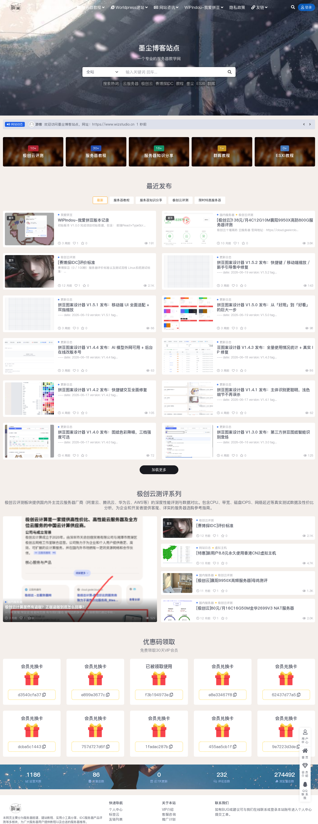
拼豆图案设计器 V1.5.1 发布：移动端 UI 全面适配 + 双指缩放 (103, 307)
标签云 (114, 814)
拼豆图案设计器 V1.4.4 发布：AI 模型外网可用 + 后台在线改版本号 (105, 350)
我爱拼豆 (66, 215)
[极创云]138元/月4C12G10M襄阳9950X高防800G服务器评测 (265, 222)
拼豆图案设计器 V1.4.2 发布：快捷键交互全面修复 (102, 389)
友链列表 (116, 819)
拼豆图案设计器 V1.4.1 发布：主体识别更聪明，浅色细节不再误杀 (263, 392)
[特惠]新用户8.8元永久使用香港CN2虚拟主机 (236, 553)
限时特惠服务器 (210, 200)
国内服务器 (227, 215)
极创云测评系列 (159, 493)
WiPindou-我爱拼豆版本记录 (83, 220)
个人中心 (116, 809)
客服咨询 (169, 814)
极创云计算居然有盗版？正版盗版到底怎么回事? (44, 607)
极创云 (147, 83)
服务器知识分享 (151, 200)
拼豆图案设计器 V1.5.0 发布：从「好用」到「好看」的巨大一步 (263, 307)
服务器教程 (122, 200)
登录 (306, 7)
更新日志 (225, 257)
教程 (180, 83)
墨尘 (190, 83)
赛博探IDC (164, 83)
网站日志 (205, 548)
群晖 (211, 83)
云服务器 (131, 83)
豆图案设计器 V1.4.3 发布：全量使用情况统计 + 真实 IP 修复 (265, 350)
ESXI (201, 83)
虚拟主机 (221, 548)
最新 (100, 200)
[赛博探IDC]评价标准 (76, 262)
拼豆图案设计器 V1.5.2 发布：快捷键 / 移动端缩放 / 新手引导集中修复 (263, 265)
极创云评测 (180, 200)
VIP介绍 (168, 809)
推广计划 (169, 819)
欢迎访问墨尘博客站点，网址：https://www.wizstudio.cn (89, 124)
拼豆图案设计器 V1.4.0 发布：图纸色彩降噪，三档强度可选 (104, 434)
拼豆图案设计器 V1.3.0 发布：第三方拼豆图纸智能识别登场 (263, 434)
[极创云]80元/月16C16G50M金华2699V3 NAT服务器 (245, 608)
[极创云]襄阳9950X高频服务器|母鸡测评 (231, 580)
